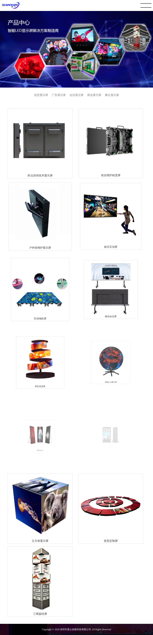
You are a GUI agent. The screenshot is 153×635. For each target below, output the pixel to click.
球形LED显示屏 (110, 373)
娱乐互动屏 (110, 244)
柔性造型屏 (41, 376)
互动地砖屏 (41, 313)
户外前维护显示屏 (41, 246)
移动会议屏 (110, 310)
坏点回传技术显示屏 (41, 177)
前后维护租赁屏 (110, 176)
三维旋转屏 (40, 607)
